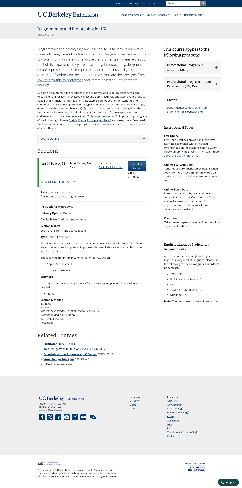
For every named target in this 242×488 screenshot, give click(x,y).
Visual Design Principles (59, 359)
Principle (92, 120)
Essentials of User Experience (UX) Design (70, 354)
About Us (172, 400)
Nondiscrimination (178, 412)
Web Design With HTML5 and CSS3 (66, 349)
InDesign (49, 364)
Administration (174, 404)
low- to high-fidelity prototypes (60, 79)
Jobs (169, 428)
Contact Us (173, 436)
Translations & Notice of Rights (183, 432)
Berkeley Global (193, 15)
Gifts (169, 424)
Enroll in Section (137, 166)
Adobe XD (105, 120)
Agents (119, 3)
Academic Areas (131, 15)
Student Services (157, 15)
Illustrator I (51, 344)
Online (133, 404)
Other (133, 408)
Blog (176, 15)
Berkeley (134, 400)
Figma (82, 120)
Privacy (170, 416)
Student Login (132, 3)
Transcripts (173, 420)
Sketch (73, 120)
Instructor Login (149, 3)
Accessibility (174, 408)
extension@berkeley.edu (50, 409)
